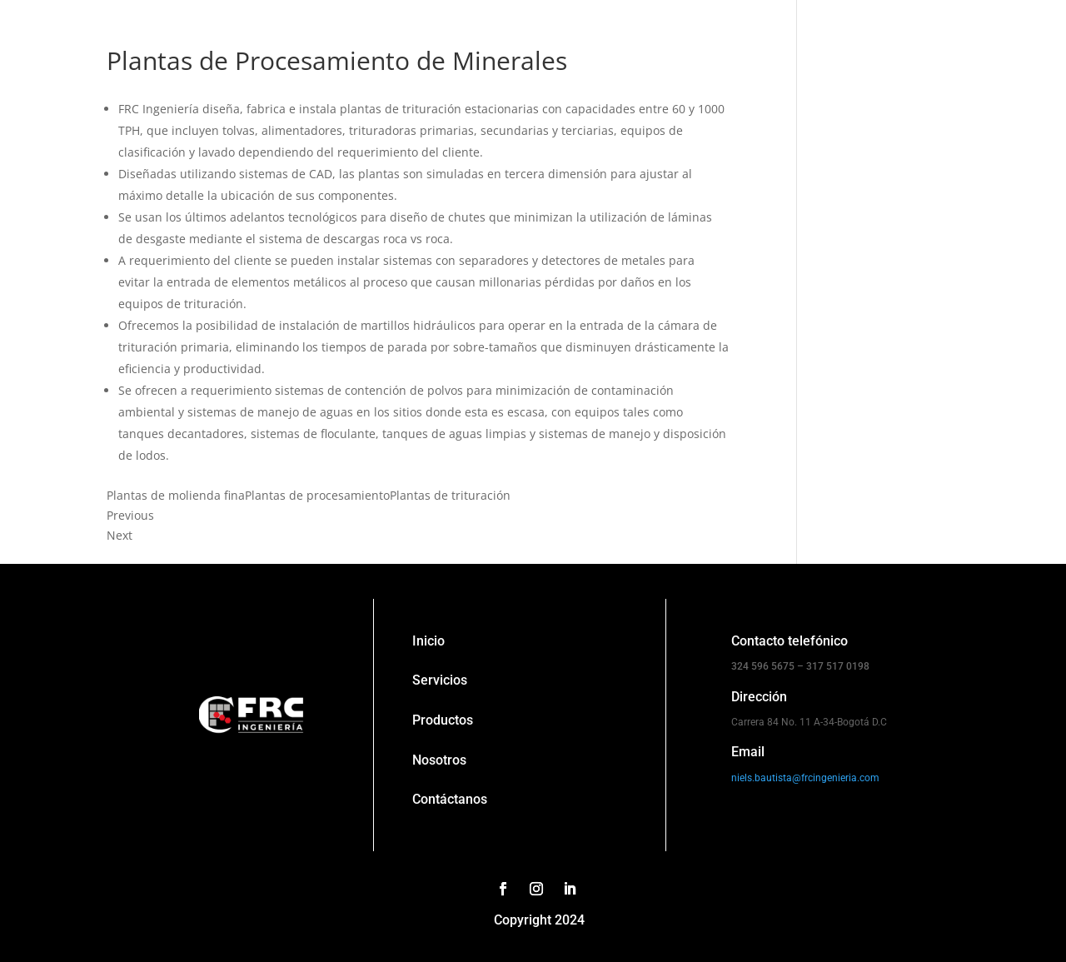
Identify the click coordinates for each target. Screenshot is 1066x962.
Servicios (439, 680)
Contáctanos (449, 799)
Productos (442, 720)
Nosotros (439, 760)
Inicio (428, 641)
